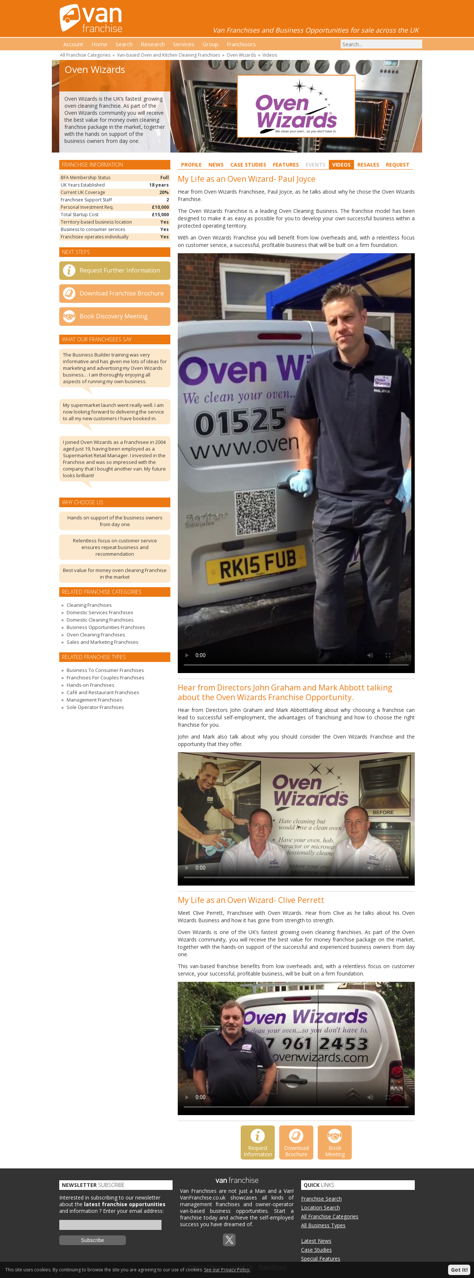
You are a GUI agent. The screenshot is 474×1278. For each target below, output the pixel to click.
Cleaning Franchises (89, 605)
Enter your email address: (133, 1210)
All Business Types (323, 1225)
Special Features (320, 1258)
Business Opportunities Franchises (106, 627)
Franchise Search (321, 1198)
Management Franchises (94, 699)
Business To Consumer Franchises (105, 670)
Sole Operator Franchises (95, 707)
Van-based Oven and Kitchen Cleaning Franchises (168, 55)
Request (398, 164)
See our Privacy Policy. (227, 1270)
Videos (270, 55)
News (216, 164)
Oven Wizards (241, 55)
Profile (191, 164)
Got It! (459, 1269)
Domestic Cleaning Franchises (100, 619)
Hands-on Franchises (90, 685)
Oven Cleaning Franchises (96, 634)
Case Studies (248, 164)
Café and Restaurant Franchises (103, 692)
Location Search (320, 1207)
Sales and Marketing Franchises (102, 642)
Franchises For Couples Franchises (105, 677)
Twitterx (229, 1240)
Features (286, 164)
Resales (368, 164)
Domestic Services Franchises (100, 612)
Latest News (316, 1240)
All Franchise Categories (85, 55)
